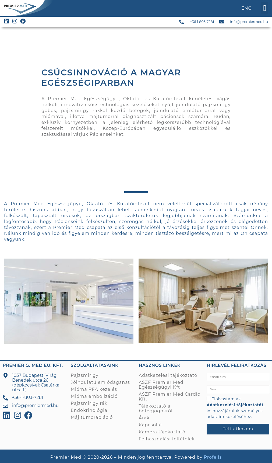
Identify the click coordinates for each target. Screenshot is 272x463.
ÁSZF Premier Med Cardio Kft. (170, 396)
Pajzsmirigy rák (89, 403)
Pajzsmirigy (85, 375)
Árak (144, 417)
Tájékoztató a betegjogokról (156, 408)
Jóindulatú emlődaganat (100, 382)
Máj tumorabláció (92, 417)
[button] (264, 8)
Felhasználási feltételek (167, 438)
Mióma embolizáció (94, 396)
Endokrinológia (89, 410)
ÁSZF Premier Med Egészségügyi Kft (161, 384)
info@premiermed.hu (249, 21)
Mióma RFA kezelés (94, 389)
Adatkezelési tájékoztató (168, 375)
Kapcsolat (151, 424)
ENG (246, 8)
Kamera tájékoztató (162, 431)
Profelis (213, 457)
